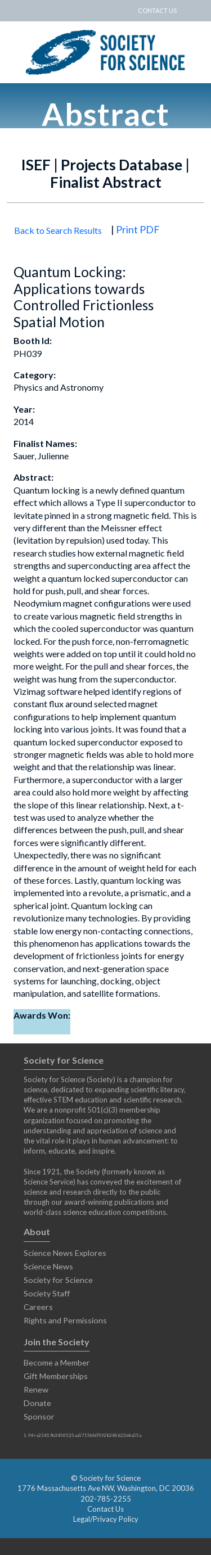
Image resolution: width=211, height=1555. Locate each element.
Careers (38, 1307)
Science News (48, 1266)
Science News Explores (65, 1253)
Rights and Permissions (65, 1320)
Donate (37, 1403)
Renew (36, 1389)
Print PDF (138, 229)
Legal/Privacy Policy (105, 1519)
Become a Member (57, 1362)
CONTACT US (157, 10)
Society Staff (47, 1293)
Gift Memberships (56, 1376)
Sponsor (39, 1416)
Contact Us (105, 1508)
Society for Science (58, 1280)
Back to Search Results (58, 230)
